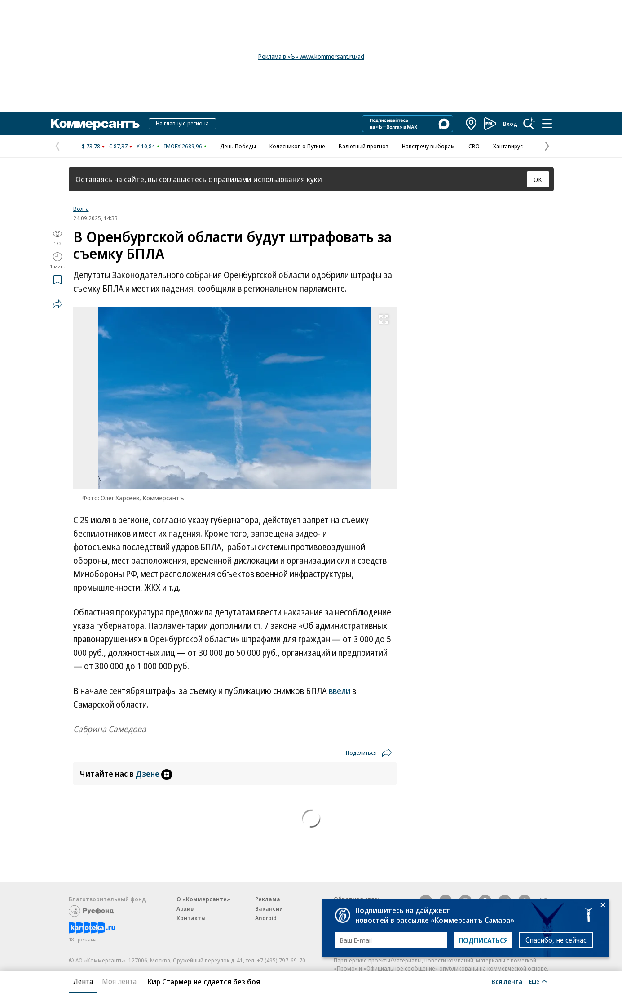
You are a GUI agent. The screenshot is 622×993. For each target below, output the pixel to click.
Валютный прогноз (363, 146)
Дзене (154, 773)
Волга (81, 209)
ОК (538, 179)
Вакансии (269, 908)
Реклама (267, 899)
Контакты (191, 918)
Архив (185, 908)
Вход (510, 124)
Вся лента (506, 981)
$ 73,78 (91, 146)
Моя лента (119, 981)
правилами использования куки (268, 179)
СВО (474, 146)
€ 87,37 (118, 146)
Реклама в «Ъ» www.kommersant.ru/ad (311, 56)
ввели (340, 691)
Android (266, 918)
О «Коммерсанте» (203, 899)
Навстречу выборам (428, 146)
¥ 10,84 (146, 146)
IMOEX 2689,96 (183, 146)
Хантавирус (508, 146)
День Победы (238, 146)
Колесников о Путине (297, 146)
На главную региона (182, 123)
